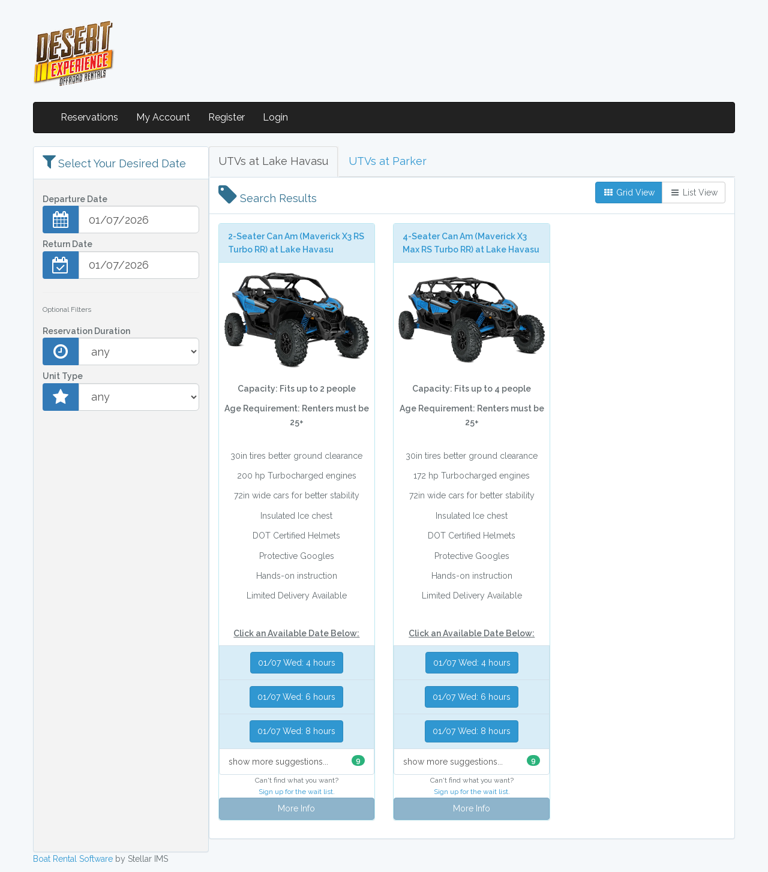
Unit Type (63, 376)
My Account (163, 117)
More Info (296, 808)
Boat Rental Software (73, 859)
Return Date (67, 244)
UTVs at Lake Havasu (273, 161)
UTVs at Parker (388, 161)
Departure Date (75, 199)
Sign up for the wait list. (297, 791)
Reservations (89, 117)
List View (694, 192)
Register (226, 117)
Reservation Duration (86, 331)
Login (275, 117)
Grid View (629, 192)
